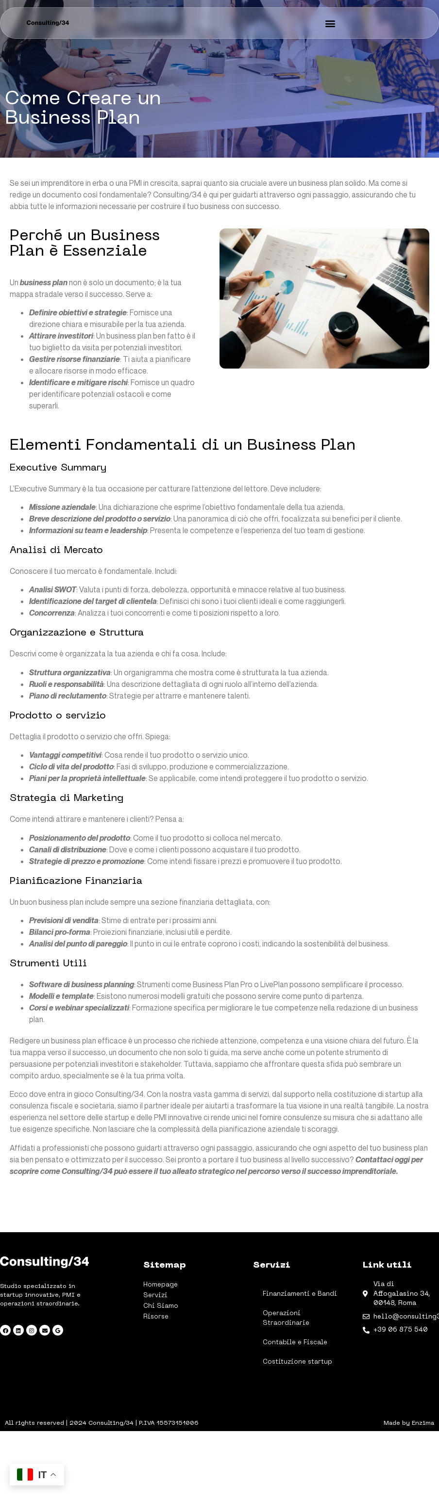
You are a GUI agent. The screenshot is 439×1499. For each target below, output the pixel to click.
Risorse (156, 1317)
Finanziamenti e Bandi (300, 1294)
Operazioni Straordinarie (286, 1318)
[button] (330, 23)
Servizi (157, 1296)
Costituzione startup (297, 1362)
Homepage (160, 1285)
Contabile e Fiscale (295, 1342)
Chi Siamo (160, 1306)
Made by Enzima (409, 1423)
